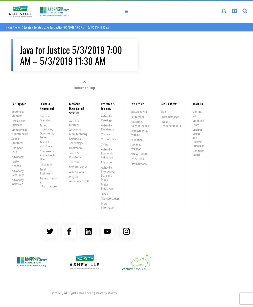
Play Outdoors (139, 164)
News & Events (23, 27)
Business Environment (47, 106)
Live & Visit (137, 104)
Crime (104, 144)
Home (9, 27)
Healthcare (76, 148)
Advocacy (17, 157)
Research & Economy (108, 106)
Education (107, 162)
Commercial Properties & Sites (47, 155)
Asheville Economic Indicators (107, 153)
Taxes (104, 193)
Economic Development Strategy (76, 108)
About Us (197, 104)
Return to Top (84, 84)
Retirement (137, 117)
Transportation (110, 198)
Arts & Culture (77, 172)
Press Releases (170, 117)
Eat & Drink (137, 159)
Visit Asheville (138, 111)
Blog (163, 111)
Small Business (78, 167)
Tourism (74, 162)
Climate (105, 134)
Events (37, 27)
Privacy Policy (106, 293)
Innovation (46, 164)
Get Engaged (18, 104)
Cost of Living (109, 139)
